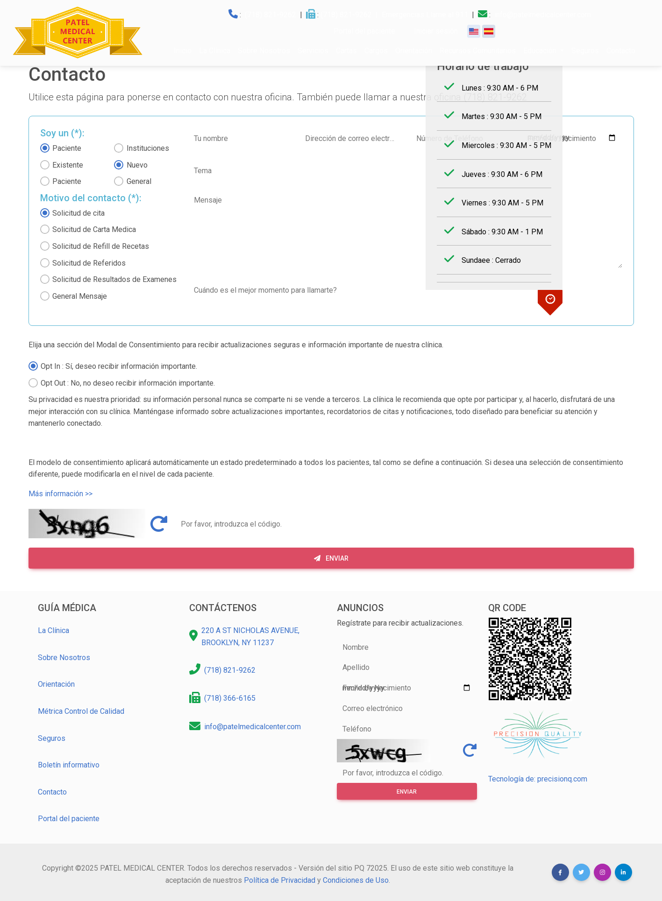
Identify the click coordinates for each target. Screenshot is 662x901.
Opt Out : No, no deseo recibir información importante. (128, 383)
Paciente (66, 148)
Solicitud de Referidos (89, 263)
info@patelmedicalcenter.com (542, 14)
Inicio (183, 50)
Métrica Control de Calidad (81, 711)
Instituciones (148, 148)
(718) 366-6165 (230, 698)
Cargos (376, 50)
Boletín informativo (69, 764)
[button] (560, 872)
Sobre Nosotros (264, 50)
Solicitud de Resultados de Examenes (114, 279)
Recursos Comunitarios (478, 50)
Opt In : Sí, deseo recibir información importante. (119, 366)
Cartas (346, 50)
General (139, 181)
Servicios (313, 50)
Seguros (585, 50)
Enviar (331, 558)
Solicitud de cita (78, 213)
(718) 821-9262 (270, 14)
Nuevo (137, 165)
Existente (67, 165)
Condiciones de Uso (356, 880)
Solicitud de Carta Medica (94, 229)
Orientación (413, 50)
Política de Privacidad (279, 880)
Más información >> (60, 493)
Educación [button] (540, 50)
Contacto (620, 50)
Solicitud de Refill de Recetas (100, 246)
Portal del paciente (69, 818)
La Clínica (214, 50)
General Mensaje (79, 296)
